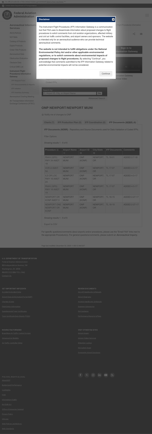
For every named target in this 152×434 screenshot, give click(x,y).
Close (113, 19)
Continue (106, 74)
